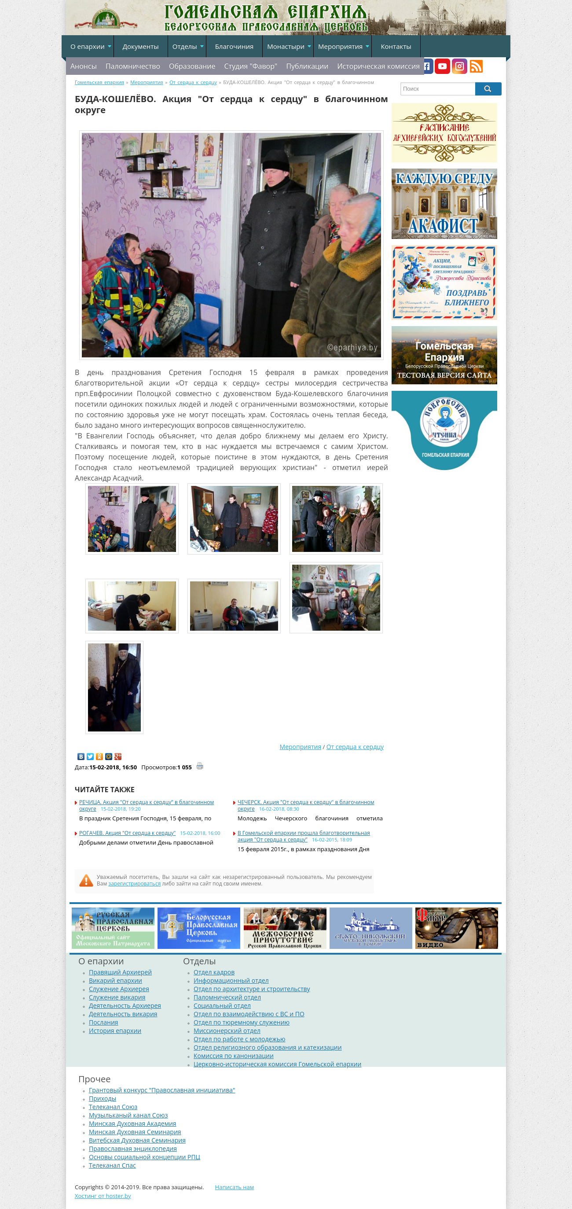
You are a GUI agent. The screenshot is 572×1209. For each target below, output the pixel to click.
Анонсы (83, 66)
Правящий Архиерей (120, 972)
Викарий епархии (115, 980)
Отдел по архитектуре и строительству (252, 989)
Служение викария (117, 997)
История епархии (115, 1030)
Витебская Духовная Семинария (137, 1140)
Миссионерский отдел (227, 1030)
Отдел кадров (214, 972)
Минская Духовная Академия (132, 1123)
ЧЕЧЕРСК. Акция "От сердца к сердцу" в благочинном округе (306, 805)
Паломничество (133, 66)
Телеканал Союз (113, 1106)
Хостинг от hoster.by (103, 1196)
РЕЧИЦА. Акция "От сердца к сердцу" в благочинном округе (146, 805)
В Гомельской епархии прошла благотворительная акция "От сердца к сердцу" (304, 836)
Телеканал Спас (112, 1165)
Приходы (102, 1098)
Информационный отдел (231, 980)
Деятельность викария (123, 1014)
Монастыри (285, 46)
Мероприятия (340, 46)
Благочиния (234, 46)
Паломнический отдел (227, 997)
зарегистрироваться (134, 883)
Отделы (184, 46)
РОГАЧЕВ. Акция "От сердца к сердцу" (127, 833)
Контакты (396, 46)
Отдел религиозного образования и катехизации (267, 1047)
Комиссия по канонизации (234, 1055)
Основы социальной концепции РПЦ (144, 1157)
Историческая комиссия (378, 66)
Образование (192, 66)
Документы (141, 46)
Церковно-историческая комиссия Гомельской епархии (277, 1064)
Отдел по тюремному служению (242, 1022)
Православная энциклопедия (133, 1148)
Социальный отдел (222, 1005)
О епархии (87, 46)
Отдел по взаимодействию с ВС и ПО (249, 1014)
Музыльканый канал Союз (128, 1115)
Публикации (307, 66)
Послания (103, 1022)
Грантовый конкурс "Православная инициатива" (162, 1090)
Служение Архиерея (119, 989)
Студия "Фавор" (250, 66)
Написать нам (234, 1187)
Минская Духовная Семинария (135, 1132)
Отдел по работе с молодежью (239, 1039)
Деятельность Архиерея (125, 1005)
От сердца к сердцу (355, 746)
